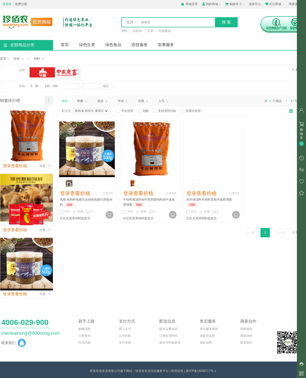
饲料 (39, 58)
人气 (163, 101)
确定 (106, 86)
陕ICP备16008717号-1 (201, 371)
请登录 (7, 4)
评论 (123, 101)
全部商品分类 (19, 45)
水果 (150, 31)
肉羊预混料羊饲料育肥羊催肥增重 (209, 199)
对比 (65, 212)
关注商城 (275, 4)
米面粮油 (165, 31)
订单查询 (84, 336)
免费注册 (21, 4)
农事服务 (166, 45)
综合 (65, 101)
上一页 (250, 232)
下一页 (280, 232)
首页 (65, 45)
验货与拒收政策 (170, 342)
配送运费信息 (168, 329)
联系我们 (246, 342)
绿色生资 (87, 45)
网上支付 (125, 329)
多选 (296, 70)
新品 (102, 101)
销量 (82, 101)
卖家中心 (255, 4)
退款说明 (206, 342)
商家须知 (246, 336)
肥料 (124, 31)
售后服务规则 (209, 329)
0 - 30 (34, 86)
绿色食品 (113, 45)
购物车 (235, 4)
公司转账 (125, 336)
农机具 (137, 31)
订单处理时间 (168, 336)
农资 (19, 58)
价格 (143, 101)
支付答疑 (125, 342)
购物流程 (84, 329)
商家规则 (246, 329)
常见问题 (84, 342)
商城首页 (189, 4)
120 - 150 (51, 86)
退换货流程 (207, 336)
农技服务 (140, 45)
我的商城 (212, 4)
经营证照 (177, 371)
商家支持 (297, 4)
